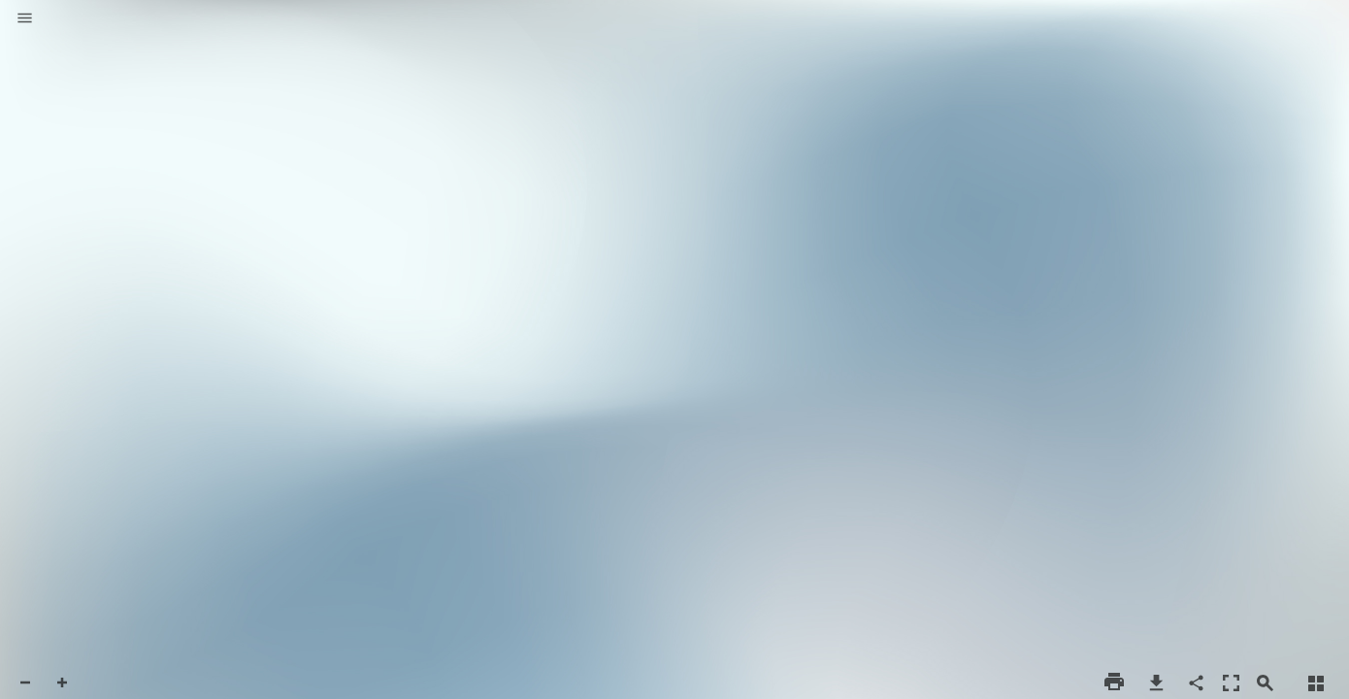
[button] (25, 19)
